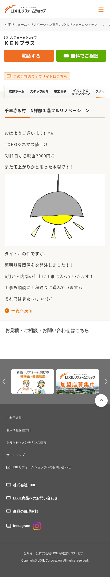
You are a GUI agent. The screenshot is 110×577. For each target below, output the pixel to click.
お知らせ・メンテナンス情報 (26, 442)
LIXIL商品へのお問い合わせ (35, 498)
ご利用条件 (14, 418)
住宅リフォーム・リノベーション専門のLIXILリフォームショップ (51, 25)
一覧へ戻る (22, 310)
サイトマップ (15, 455)
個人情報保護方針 (18, 430)
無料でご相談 (84, 55)
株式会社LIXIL (24, 485)
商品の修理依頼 (25, 511)
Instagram (27, 526)
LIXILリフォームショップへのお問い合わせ (41, 467)
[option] (32, 381)
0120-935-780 (28, 344)
